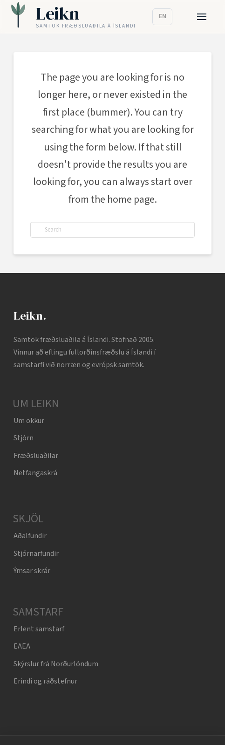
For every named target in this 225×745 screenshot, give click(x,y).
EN (162, 16)
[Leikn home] (73, 17)
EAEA (22, 646)
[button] (202, 17)
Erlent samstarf (39, 629)
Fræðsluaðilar (36, 456)
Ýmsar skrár (32, 571)
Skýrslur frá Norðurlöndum (56, 664)
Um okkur (29, 421)
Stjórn (24, 438)
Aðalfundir (30, 536)
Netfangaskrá (35, 473)
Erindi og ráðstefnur (45, 681)
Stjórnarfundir (36, 553)
